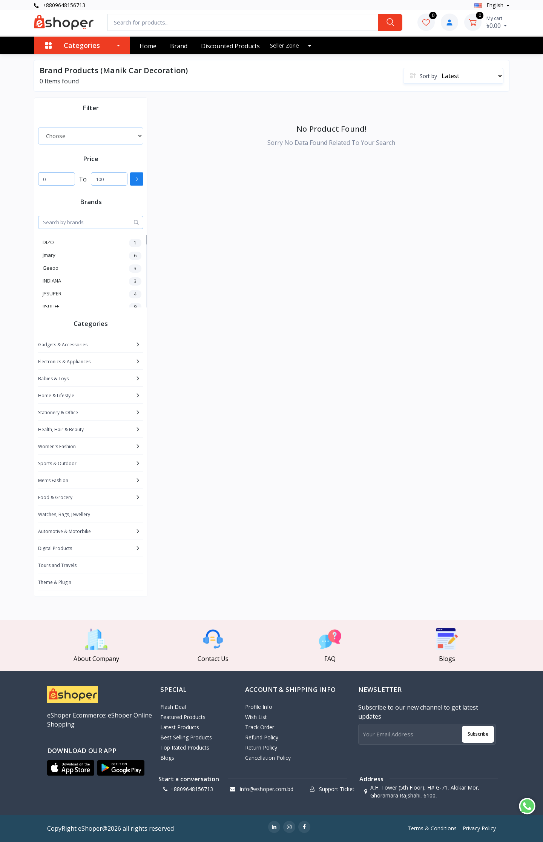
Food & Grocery (55, 497)
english (489, 5)
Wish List (256, 717)
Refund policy (261, 737)
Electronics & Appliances (64, 361)
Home (148, 46)
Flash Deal (173, 706)
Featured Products (183, 717)
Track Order (259, 727)
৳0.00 (496, 22)
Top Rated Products (184, 747)
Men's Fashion (53, 480)
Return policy (261, 747)
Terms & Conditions (432, 828)
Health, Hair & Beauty (61, 429)
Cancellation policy (268, 757)
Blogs (167, 757)
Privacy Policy (479, 828)
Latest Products (179, 727)
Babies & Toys (53, 378)
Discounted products (230, 46)
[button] (70, 768)
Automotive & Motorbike (64, 531)
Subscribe (478, 734)
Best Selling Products (186, 737)
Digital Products (55, 548)
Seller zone (285, 45)
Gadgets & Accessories (62, 344)
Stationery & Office (58, 412)
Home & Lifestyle (56, 395)
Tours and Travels (57, 565)
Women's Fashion (57, 446)
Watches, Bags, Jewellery (64, 514)
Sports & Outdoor (57, 463)
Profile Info (258, 706)
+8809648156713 (59, 5)
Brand (178, 46)
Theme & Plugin (54, 582)
